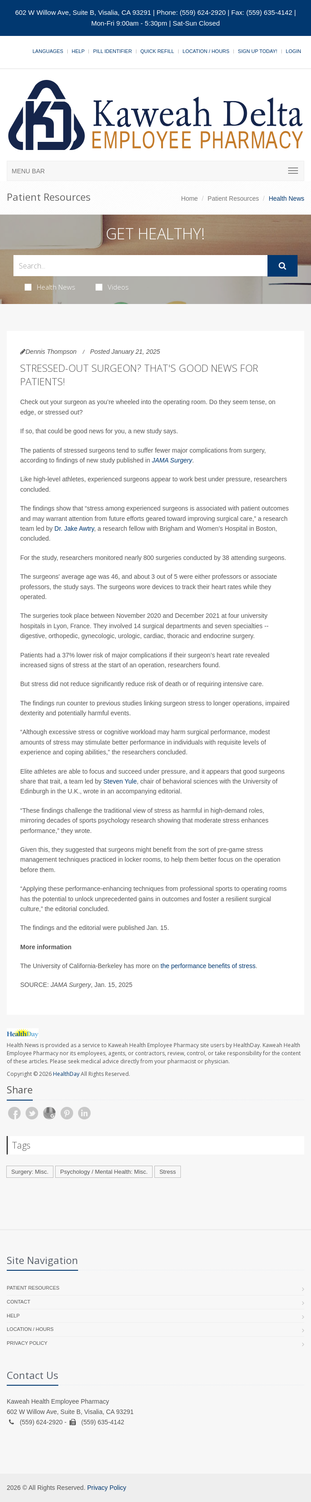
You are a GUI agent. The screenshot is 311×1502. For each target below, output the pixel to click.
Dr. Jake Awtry (74, 528)
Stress (167, 1171)
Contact (18, 1301)
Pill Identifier (112, 51)
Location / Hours (206, 51)
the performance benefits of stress (208, 965)
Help (78, 51)
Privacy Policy (27, 1343)
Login (293, 51)
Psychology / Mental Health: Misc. (104, 1171)
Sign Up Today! (257, 51)
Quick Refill (157, 51)
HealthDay (66, 1074)
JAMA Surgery (172, 460)
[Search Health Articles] (140, 265)
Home (189, 198)
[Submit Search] (282, 266)
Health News (50, 286)
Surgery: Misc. (29, 1171)
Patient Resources (233, 198)
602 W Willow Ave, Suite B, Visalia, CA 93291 (83, 12)
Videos (112, 286)
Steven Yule (119, 781)
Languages (47, 51)
